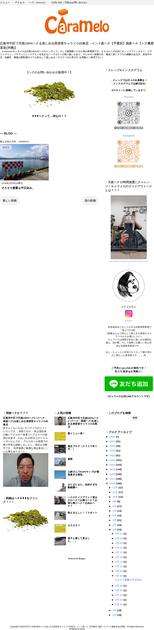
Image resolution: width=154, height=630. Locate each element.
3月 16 (119, 557)
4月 (114, 525)
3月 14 (119, 561)
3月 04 (119, 595)
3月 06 (119, 585)
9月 (114, 501)
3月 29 (119, 538)
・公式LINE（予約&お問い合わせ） (69, 2)
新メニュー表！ (76, 433)
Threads (129, 97)
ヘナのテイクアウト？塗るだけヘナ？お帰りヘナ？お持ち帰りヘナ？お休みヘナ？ (82, 501)
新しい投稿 (10, 200)
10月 (115, 496)
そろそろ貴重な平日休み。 (18, 188)
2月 (114, 610)
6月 (114, 515)
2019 (113, 469)
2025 (113, 441)
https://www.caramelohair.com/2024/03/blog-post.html (128, 261)
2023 (113, 450)
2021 (113, 460)
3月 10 (119, 571)
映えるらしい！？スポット (82, 512)
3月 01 (119, 604)
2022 (113, 455)
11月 (115, 492)
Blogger (82, 559)
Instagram (129, 135)
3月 (114, 529)
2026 (113, 436)
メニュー (5, 2)
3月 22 (119, 547)
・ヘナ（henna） (37, 2)
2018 (113, 474)
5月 (114, 520)
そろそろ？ (74, 525)
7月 (114, 510)
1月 (114, 615)
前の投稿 (90, 200)
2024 (113, 446)
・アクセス (18, 2)
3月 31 (119, 533)
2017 (113, 478)
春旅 (70, 459)
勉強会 (5, 147)
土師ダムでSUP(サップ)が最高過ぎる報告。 (83, 473)
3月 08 (119, 575)
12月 (115, 487)
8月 (114, 506)
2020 (113, 464)
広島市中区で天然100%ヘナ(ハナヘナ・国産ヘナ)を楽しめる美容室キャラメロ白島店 (25, 421)
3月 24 (119, 543)
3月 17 (119, 552)
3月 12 (119, 566)
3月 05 (119, 590)
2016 (113, 483)
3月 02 (119, 599)
